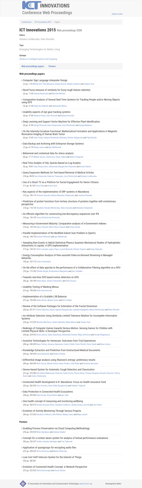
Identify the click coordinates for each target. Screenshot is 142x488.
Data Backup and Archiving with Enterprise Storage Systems (53, 143)
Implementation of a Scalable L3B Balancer (45, 296)
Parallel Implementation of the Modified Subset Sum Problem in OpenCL (59, 232)
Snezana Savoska (43, 195)
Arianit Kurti (52, 186)
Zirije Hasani (38, 166)
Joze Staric (97, 405)
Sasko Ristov (42, 300)
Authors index (117, 14)
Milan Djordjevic (43, 432)
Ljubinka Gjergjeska (80, 309)
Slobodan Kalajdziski (84, 208)
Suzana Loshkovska (89, 176)
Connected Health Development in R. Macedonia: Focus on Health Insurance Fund (64, 381)
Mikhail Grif (37, 84)
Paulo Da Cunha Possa (64, 373)
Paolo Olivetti (80, 344)
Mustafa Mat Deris (44, 322)
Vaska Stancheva (54, 335)
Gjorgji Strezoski (40, 125)
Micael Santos (52, 363)
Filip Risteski (92, 137)
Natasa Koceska (67, 115)
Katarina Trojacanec (55, 176)
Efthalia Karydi (42, 271)
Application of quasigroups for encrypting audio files (49, 447)
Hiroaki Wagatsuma (102, 335)
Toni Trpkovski (67, 441)
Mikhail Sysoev (39, 157)
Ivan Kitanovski (40, 176)
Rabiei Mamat (71, 322)
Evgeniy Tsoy (89, 84)
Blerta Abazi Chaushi (57, 227)
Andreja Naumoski (41, 93)
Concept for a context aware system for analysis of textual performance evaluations (65, 437)
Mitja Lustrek (82, 414)
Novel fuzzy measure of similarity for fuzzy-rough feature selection (56, 89)
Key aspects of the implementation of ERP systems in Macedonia (56, 191)
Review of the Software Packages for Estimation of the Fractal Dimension (60, 306)
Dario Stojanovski (54, 125)
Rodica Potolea (59, 354)
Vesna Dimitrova (43, 451)
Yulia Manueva (48, 84)
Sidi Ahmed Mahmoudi (45, 373)
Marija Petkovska (60, 451)
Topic (21, 45)
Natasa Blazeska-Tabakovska (62, 195)
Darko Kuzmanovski (44, 290)
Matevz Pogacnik (76, 157)
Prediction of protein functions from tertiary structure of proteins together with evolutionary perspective (69, 203)
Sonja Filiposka (96, 249)
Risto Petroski (113, 309)
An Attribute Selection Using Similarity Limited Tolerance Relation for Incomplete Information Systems (69, 317)
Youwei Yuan (85, 322)
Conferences (26, 22)
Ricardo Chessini (106, 373)
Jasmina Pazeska (85, 195)
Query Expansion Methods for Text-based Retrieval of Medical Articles (58, 172)
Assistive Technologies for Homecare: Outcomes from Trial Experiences (59, 340)
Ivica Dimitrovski (68, 125)
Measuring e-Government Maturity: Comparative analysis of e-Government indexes (64, 223)
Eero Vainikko (77, 271)
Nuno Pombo (42, 344)
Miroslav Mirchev (58, 93)
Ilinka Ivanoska (66, 208)
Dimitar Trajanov (79, 249)
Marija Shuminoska (97, 309)
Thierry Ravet (79, 373)
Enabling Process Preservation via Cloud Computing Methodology (56, 428)
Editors (22, 35)
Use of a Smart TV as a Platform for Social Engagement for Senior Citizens (61, 182)
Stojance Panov (40, 115)
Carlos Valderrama (39, 376)
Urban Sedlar (61, 157)
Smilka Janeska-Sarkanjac (47, 441)
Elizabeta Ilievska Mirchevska (48, 208)
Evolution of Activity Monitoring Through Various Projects (52, 410)
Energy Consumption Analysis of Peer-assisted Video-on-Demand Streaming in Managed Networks (67, 257)
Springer (22, 55)
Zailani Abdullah (58, 322)
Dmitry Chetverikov (54, 281)
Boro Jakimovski (51, 166)
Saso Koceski (52, 115)
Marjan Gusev (53, 300)
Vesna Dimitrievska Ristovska (48, 217)
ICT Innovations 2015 (43, 22)
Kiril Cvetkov (67, 300)
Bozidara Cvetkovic (63, 405)
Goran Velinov (85, 166)
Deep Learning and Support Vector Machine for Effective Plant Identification (61, 121)
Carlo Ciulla (38, 137)
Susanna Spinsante (55, 344)
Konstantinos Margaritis (58, 271)
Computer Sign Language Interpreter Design (45, 80)
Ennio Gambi (92, 344)
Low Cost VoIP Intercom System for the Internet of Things (52, 457)
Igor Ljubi (65, 395)
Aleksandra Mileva (59, 106)
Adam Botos (41, 281)
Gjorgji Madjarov (85, 125)
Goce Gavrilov (42, 385)
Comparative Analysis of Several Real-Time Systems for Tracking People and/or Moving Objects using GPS (71, 101)
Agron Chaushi (42, 227)
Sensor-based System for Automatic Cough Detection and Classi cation (59, 369)
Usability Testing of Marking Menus (41, 286)
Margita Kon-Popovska (67, 166)
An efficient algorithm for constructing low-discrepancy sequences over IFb (61, 213)
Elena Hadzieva (43, 309)
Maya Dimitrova (84, 335)
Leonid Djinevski (66, 249)
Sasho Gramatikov (44, 261)
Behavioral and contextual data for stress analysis (48, 153)
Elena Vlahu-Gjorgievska (57, 385)
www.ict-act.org (86, 484)
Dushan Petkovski (44, 237)
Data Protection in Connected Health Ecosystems (48, 391)
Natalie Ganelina (73, 84)
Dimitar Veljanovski (75, 137)
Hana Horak (41, 395)
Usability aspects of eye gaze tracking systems (46, 111)
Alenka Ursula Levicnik (80, 405)
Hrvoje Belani (52, 395)
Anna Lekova (42, 335)
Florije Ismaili (74, 227)
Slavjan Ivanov (39, 147)
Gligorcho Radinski (41, 106)
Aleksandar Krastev (69, 335)
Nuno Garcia (105, 344)
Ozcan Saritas (60, 470)
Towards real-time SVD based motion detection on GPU (51, 277)
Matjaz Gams (68, 414)
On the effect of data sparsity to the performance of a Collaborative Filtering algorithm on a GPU (71, 267)
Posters (52, 66)
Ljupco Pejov (54, 249)
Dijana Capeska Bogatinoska (60, 309)
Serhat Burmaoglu (44, 470)
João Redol (74, 363)
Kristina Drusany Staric (46, 405)
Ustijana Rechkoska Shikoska (55, 137)
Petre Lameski (42, 249)
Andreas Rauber (59, 432)
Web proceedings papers (33, 66)
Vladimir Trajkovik (78, 385)
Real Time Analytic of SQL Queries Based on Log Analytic (52, 162)
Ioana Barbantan (43, 354)
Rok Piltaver (57, 414)
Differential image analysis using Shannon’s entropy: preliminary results (59, 359)
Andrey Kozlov (60, 84)
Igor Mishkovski (55, 147)
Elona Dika (40, 186)
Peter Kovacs (71, 281)
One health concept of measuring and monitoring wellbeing (53, 401)
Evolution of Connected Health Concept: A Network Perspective (55, 466)
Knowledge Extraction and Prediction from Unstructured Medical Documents (61, 350)
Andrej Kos (50, 157)
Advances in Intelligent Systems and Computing (38, 59)
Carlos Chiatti (69, 344)
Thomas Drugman (92, 373)
